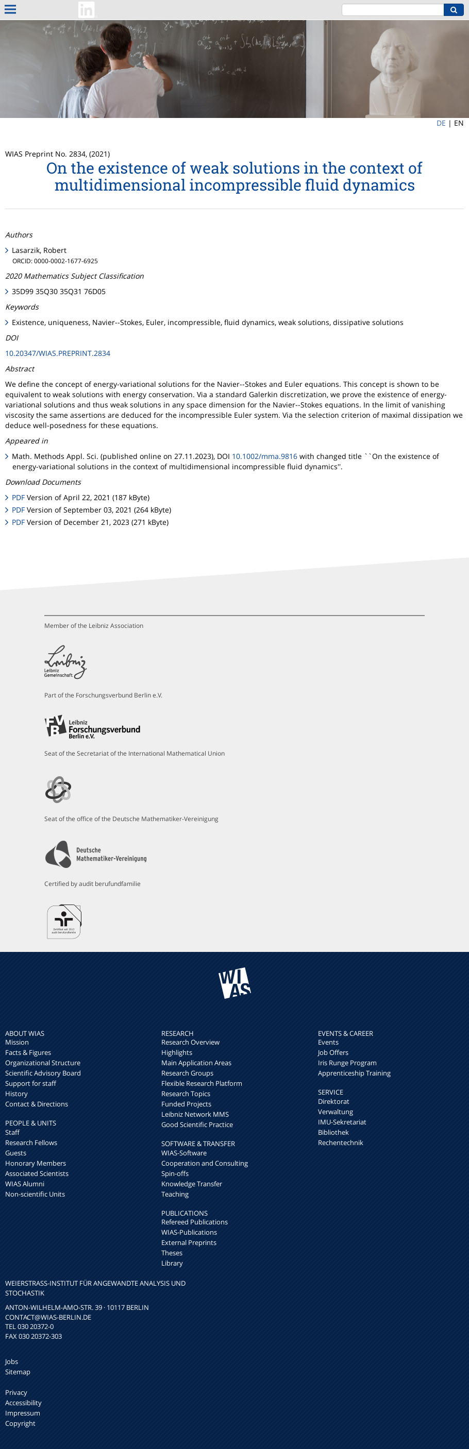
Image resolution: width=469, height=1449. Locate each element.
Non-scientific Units (35, 1194)
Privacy (16, 1392)
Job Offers (333, 1052)
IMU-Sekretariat (342, 1122)
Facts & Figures (28, 1052)
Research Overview (190, 1042)
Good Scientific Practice (197, 1124)
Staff (12, 1132)
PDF (18, 497)
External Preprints (188, 1242)
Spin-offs (175, 1173)
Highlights (176, 1052)
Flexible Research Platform (201, 1083)
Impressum (22, 1413)
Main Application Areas (196, 1062)
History (16, 1093)
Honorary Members (35, 1163)
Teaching (175, 1194)
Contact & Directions (36, 1104)
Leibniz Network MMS (195, 1114)
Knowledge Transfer (191, 1183)
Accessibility (23, 1402)
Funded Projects (186, 1104)
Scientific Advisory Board (43, 1073)
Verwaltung (335, 1111)
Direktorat (333, 1101)
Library (172, 1263)
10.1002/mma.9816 (264, 456)
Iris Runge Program (347, 1062)
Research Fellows (31, 1142)
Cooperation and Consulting (204, 1163)
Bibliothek (333, 1132)
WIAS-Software (184, 1152)
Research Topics (185, 1093)
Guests (15, 1152)
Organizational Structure (42, 1062)
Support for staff (30, 1083)
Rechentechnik (340, 1142)
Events (328, 1042)
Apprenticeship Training (354, 1073)
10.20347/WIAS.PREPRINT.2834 (57, 353)
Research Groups (187, 1073)
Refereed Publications (194, 1221)
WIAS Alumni (24, 1183)
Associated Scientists (37, 1173)
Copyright (20, 1423)
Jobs (11, 1361)
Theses (171, 1252)
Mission (17, 1042)
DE (441, 123)
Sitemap (17, 1371)
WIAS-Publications (189, 1232)
